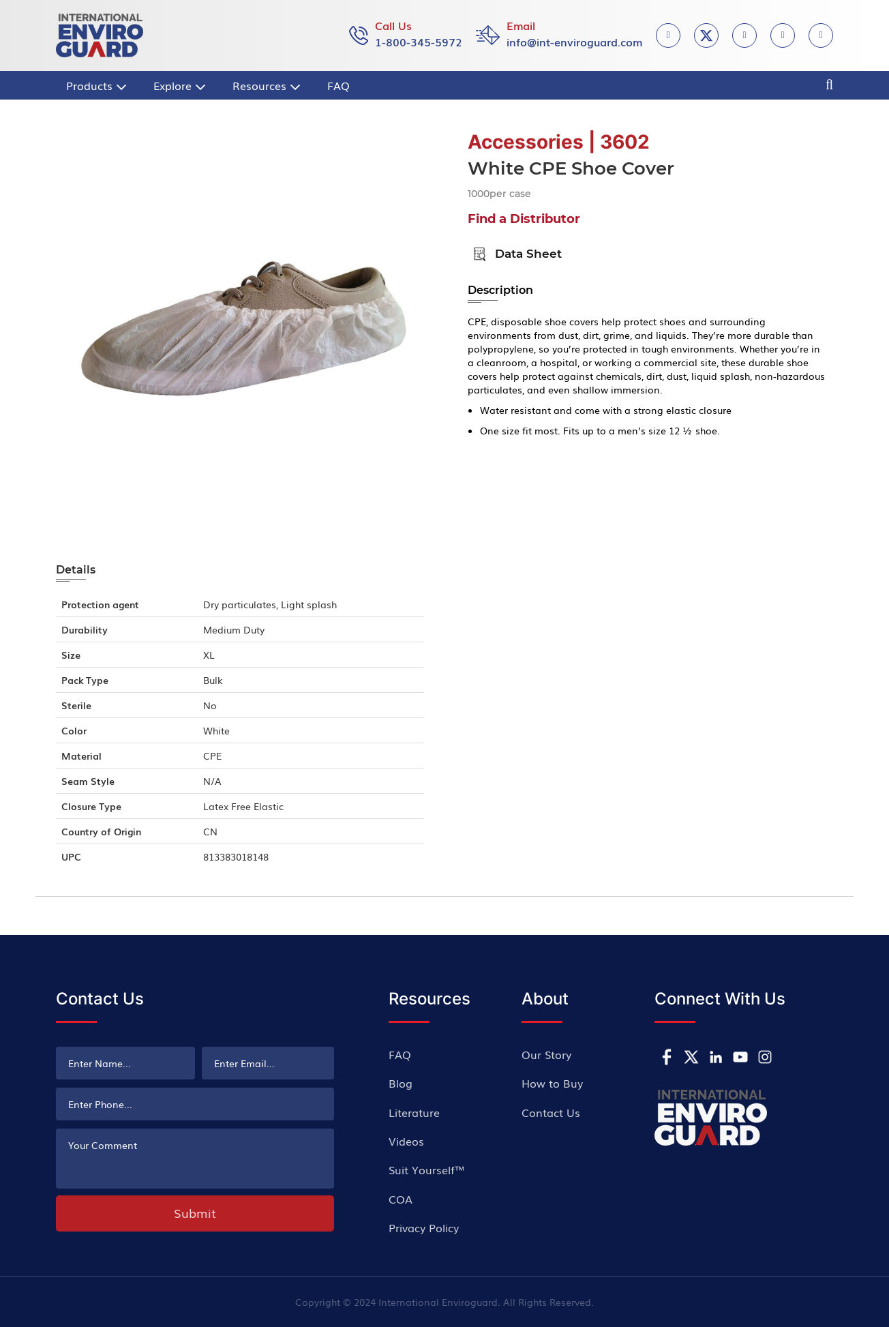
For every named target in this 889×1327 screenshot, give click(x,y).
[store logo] (99, 35)
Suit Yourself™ (427, 1169)
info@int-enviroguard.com (574, 41)
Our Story (546, 1054)
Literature (414, 1112)
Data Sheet (515, 253)
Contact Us (551, 1112)
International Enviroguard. (439, 1302)
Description (500, 290)
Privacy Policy (424, 1227)
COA (400, 1198)
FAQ (400, 1054)
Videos (406, 1140)
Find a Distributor (524, 218)
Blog (400, 1082)
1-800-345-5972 (418, 41)
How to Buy (552, 1082)
